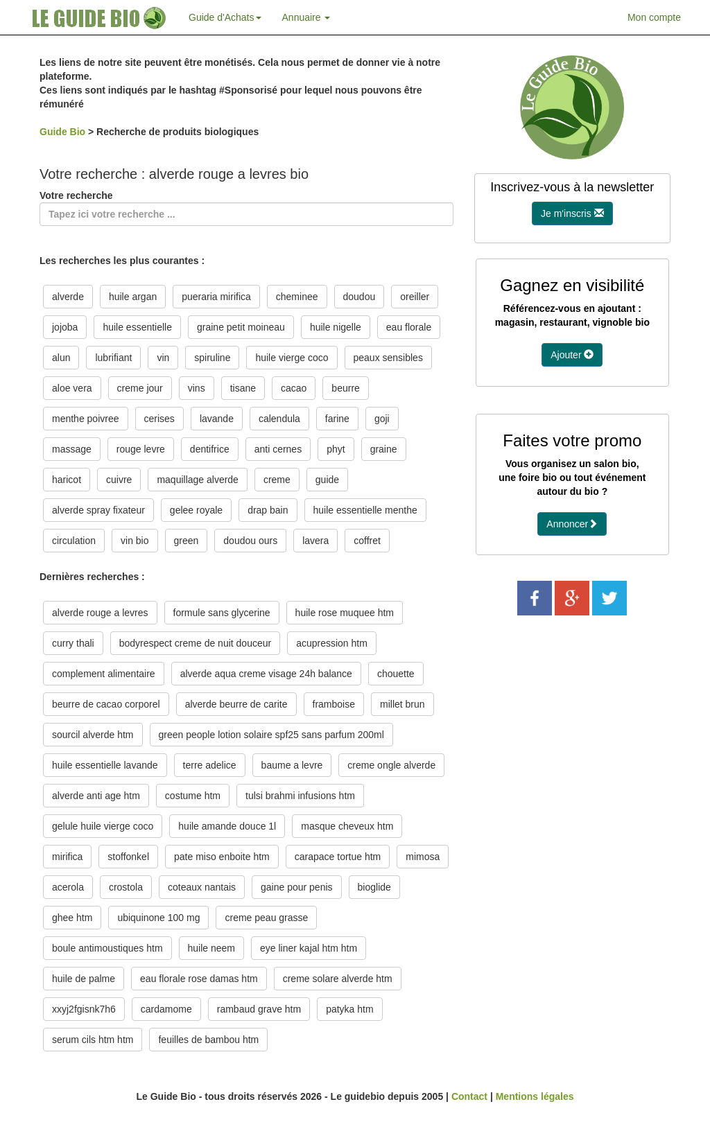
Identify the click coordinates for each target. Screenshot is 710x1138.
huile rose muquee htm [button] (344, 612)
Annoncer (572, 523)
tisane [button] (243, 388)
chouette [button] (396, 673)
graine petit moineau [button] (241, 327)
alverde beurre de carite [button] (236, 704)
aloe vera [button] (72, 388)
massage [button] (72, 449)
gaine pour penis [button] (297, 887)
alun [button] (61, 357)
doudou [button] (359, 296)
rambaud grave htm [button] (259, 1009)
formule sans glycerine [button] (221, 612)
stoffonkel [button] (128, 856)
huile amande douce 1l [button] (227, 826)
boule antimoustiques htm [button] (107, 948)
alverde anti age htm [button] (96, 795)
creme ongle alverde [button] (391, 765)
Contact (469, 1096)
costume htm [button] (192, 795)
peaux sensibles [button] (388, 357)
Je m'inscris (572, 213)
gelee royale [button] (196, 510)
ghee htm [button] (72, 917)
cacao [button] (293, 388)
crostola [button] (126, 887)
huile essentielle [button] (137, 327)
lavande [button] (217, 418)
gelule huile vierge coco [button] (102, 826)
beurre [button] (345, 388)
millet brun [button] (402, 704)
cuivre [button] (119, 479)
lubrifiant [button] (113, 357)
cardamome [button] (166, 1009)
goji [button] (382, 418)
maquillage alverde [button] (198, 479)
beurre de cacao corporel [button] (106, 704)
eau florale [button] (408, 327)
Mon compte (654, 17)
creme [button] (277, 479)
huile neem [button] (212, 948)
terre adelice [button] (209, 765)
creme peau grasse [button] (266, 917)
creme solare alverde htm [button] (337, 978)
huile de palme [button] (83, 978)
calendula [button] (279, 418)
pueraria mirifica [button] (216, 296)
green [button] (186, 540)
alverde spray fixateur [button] (98, 510)
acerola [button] (68, 887)
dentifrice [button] (210, 449)
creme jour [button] (140, 388)
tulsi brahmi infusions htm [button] (300, 795)
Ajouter (572, 354)
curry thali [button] (73, 643)
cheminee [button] (297, 296)
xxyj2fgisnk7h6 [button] (84, 1009)
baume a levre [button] (292, 765)
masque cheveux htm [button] (347, 826)
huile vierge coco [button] (291, 357)
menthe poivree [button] (85, 418)
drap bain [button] (268, 510)
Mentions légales (535, 1096)
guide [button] (327, 479)
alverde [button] (68, 296)
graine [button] (383, 449)
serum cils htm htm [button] (92, 1039)
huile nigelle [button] (335, 327)
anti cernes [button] (278, 449)
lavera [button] (315, 540)
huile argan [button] (133, 296)
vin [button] (163, 357)
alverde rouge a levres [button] (100, 612)
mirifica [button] (67, 856)
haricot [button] (66, 479)
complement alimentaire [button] (103, 673)
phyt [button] (336, 449)
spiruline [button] (212, 357)
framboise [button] (334, 704)
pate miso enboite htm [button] (222, 856)
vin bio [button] (134, 540)
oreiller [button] (414, 296)
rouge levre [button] (140, 449)
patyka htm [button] (349, 1009)
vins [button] (196, 388)
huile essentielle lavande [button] (105, 765)
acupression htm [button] (331, 643)
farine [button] (337, 418)
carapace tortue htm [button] (338, 856)
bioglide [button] (374, 887)
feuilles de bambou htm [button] (208, 1039)
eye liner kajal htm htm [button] (308, 948)
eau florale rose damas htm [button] (199, 978)
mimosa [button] (423, 856)
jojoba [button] (65, 327)
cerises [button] (159, 418)
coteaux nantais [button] (202, 887)
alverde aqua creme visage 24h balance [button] (266, 673)
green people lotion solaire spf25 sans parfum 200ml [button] (271, 734)
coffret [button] (367, 540)
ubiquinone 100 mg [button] (158, 917)
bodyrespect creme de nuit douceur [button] (195, 643)
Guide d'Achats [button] (225, 17)
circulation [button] (74, 540)
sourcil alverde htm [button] (93, 734)
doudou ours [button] (250, 540)
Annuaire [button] (306, 17)
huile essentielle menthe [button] (365, 510)
